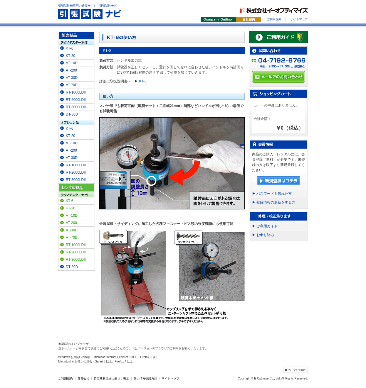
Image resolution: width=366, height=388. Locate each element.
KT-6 (69, 48)
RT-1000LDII (76, 92)
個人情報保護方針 (145, 378)
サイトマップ (299, 19)
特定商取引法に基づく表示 (111, 378)
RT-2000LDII (76, 100)
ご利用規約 (274, 19)
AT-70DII (72, 85)
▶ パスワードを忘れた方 (272, 194)
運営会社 (83, 378)
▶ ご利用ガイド (265, 226)
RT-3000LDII (76, 107)
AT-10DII (72, 63)
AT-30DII (72, 78)
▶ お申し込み (263, 235)
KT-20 (70, 56)
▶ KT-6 (141, 81)
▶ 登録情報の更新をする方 (273, 202)
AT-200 (71, 70)
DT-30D (72, 114)
